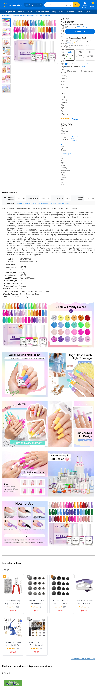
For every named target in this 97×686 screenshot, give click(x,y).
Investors (5, 612)
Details (83, 66)
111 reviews (75, 118)
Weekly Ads (76, 590)
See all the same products (86, 508)
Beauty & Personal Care (14, 15)
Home (4, 15)
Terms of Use (79, 602)
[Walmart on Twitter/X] (8, 641)
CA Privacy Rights (81, 608)
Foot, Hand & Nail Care (30, 15)
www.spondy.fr (66, 154)
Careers (79, 11)
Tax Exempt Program (57, 620)
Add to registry (86, 71)
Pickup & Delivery (58, 11)
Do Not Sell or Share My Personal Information (83, 618)
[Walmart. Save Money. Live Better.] (12, 5)
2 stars (31, 551)
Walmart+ (29, 612)
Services (21, 11)
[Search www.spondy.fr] (58, 4)
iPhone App (6, 630)
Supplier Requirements (10, 618)
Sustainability (6, 615)
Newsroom (6, 608)
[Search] (76, 4)
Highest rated (29, 568)
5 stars (31, 543)
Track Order (61, 590)
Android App (6, 633)
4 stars (31, 546)
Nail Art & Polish (45, 15)
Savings (29, 11)
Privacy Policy (79, 605)
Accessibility (54, 614)
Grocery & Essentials (42, 11)
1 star (31, 554)
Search (90, 568)
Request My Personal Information (82, 613)
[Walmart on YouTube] (12, 641)
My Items (88, 11)
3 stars (31, 548)
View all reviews (10, 560)
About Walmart (7, 602)
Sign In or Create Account (26, 590)
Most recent (15, 568)
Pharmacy (70, 11)
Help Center (46, 590)
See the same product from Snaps (83, 447)
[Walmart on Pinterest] (16, 641)
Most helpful (43, 568)
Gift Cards (30, 615)
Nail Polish (65, 203)
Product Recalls (55, 617)
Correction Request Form (14, 526)
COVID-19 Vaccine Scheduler (56, 603)
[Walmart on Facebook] (3, 641)
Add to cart (80, 31)
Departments (9, 11)
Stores (28, 605)
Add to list (71, 71)
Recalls (52, 610)
